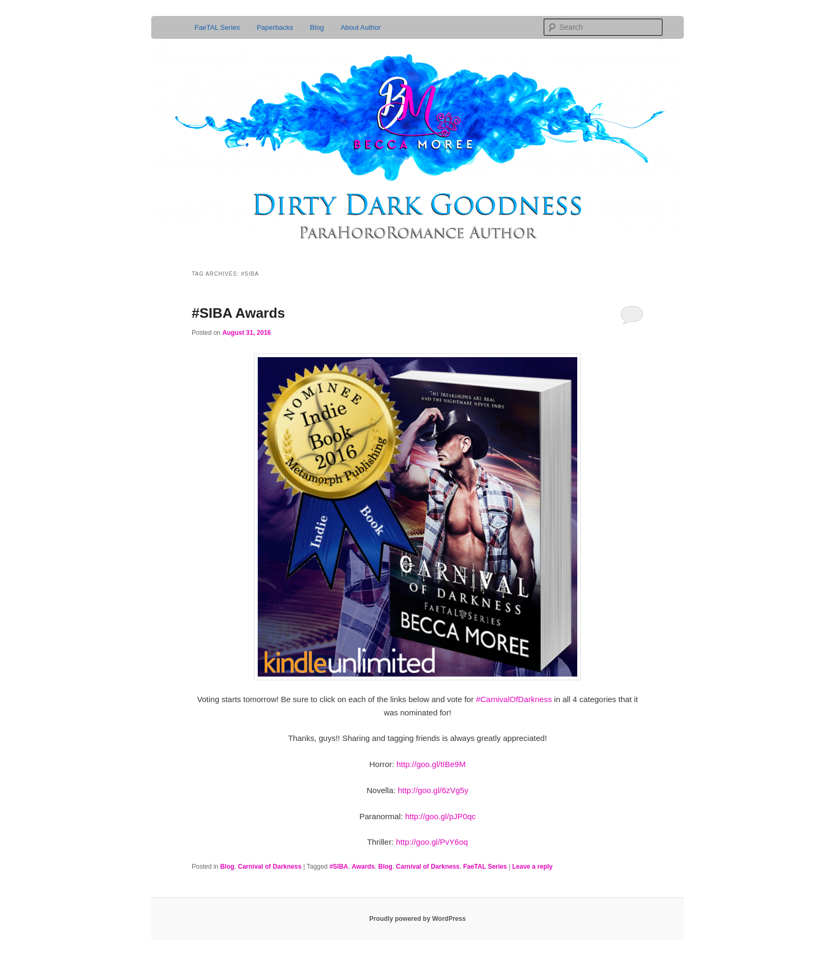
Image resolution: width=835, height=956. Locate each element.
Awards (362, 866)
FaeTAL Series (217, 27)
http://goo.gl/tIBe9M (430, 764)
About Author (361, 27)
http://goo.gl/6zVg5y (433, 790)
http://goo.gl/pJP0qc (440, 816)
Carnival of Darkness (269, 866)
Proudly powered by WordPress (417, 918)
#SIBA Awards (238, 313)
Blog (317, 27)
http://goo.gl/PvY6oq (432, 841)
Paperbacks (275, 27)
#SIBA (338, 866)
